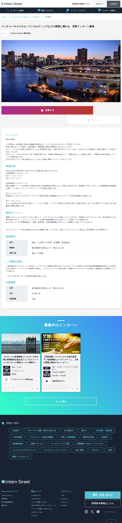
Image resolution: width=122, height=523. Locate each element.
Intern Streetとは (7, 486)
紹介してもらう (45, 10)
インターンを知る (106, 10)
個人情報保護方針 (7, 493)
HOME (4, 17)
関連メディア (36, 482)
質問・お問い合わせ (103, 486)
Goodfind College (36, 503)
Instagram (64, 489)
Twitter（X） (65, 493)
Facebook (64, 496)
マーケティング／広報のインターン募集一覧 (25, 17)
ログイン (97, 4)
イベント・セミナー (76, 10)
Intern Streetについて (9, 482)
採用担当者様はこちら (79, 4)
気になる (103, 110)
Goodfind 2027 (36, 486)
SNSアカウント (67, 482)
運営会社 (4, 496)
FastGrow (34, 506)
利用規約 (4, 489)
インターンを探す (15, 10)
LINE (63, 486)
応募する (43, 110)
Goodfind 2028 (36, 489)
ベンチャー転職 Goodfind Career (42, 499)
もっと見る (47, 392)
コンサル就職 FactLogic (39, 493)
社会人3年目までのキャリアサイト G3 (43, 496)
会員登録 (113, 4)
